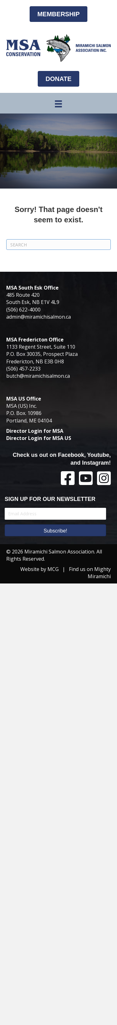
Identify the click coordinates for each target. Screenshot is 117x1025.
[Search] (58, 244)
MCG (53, 569)
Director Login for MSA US (38, 438)
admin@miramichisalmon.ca (38, 316)
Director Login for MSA (34, 430)
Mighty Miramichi (99, 573)
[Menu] (58, 104)
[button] (55, 530)
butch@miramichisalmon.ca (38, 375)
